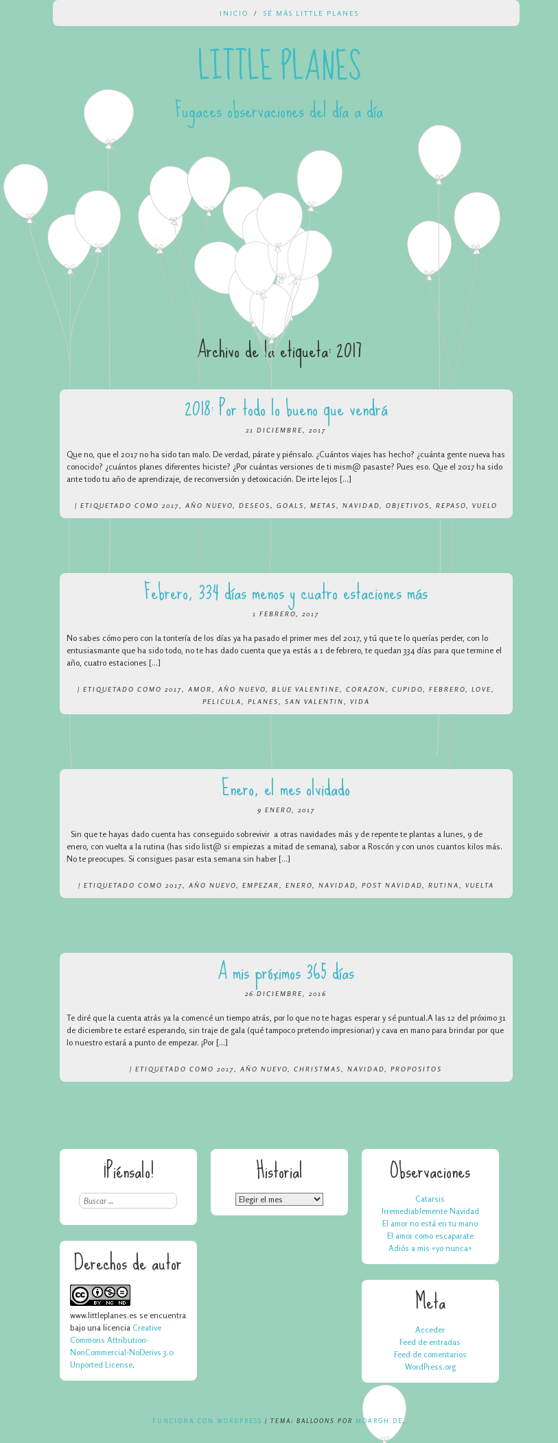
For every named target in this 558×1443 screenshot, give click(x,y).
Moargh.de (379, 1420)
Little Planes (279, 67)
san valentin (314, 701)
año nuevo (209, 505)
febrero (447, 689)
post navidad (392, 885)
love (481, 689)
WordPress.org (430, 1366)
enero (299, 885)
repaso (451, 505)
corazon (366, 689)
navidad (361, 505)
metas (323, 505)
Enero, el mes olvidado (286, 788)
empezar (260, 885)
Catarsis (430, 1198)
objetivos (408, 505)
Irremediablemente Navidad (430, 1211)
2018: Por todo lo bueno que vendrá (286, 408)
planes (263, 701)
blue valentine (306, 689)
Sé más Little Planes (311, 13)
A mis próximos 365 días (286, 971)
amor (200, 689)
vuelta (479, 885)
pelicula (222, 701)
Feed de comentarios (430, 1354)
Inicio (234, 13)
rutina (443, 885)
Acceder (430, 1329)
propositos (416, 1069)
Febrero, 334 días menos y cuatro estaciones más (286, 592)
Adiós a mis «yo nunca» (430, 1248)
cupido (407, 689)
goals (290, 505)
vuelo (485, 505)
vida (360, 701)
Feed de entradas (430, 1342)
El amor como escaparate (430, 1235)
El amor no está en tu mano (430, 1223)
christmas (317, 1069)
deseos (254, 505)
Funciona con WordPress (207, 1420)
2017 (170, 505)
